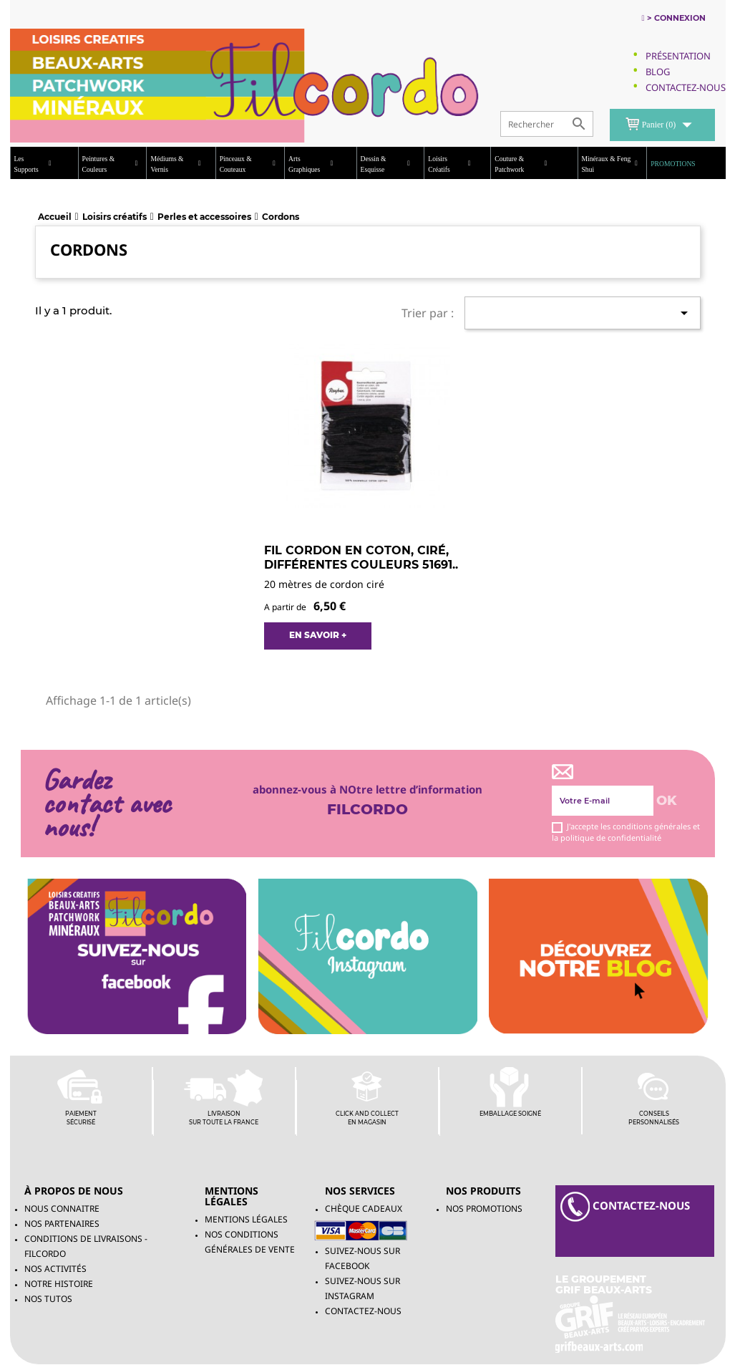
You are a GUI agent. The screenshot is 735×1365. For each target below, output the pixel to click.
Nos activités (55, 1269)
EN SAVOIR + (317, 635)
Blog (658, 71)
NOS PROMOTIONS (484, 1208)
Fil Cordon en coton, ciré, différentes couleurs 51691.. (361, 557)
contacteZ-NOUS (625, 1207)
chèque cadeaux (363, 1208)
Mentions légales (246, 1219)
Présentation (678, 55)
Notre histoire (58, 1284)
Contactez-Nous (686, 87)
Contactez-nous (363, 1311)
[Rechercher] (546, 124)
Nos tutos (48, 1299)
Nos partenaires (61, 1223)
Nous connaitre (61, 1208)
